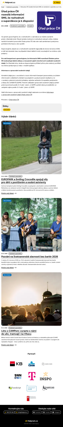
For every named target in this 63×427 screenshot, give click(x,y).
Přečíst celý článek (7, 193)
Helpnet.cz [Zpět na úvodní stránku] (10, 2)
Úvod (2, 7)
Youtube (46, 412)
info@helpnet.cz (21, 412)
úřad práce (7, 109)
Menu (58, 2)
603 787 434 (9, 412)
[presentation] (31, 147)
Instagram (56, 412)
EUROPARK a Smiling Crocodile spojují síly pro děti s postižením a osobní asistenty (24, 181)
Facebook (37, 412)
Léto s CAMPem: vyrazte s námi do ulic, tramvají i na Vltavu (18, 332)
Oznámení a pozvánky (12, 7)
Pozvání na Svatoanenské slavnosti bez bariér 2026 (29, 256)
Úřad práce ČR (14, 100)
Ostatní (30, 26)
